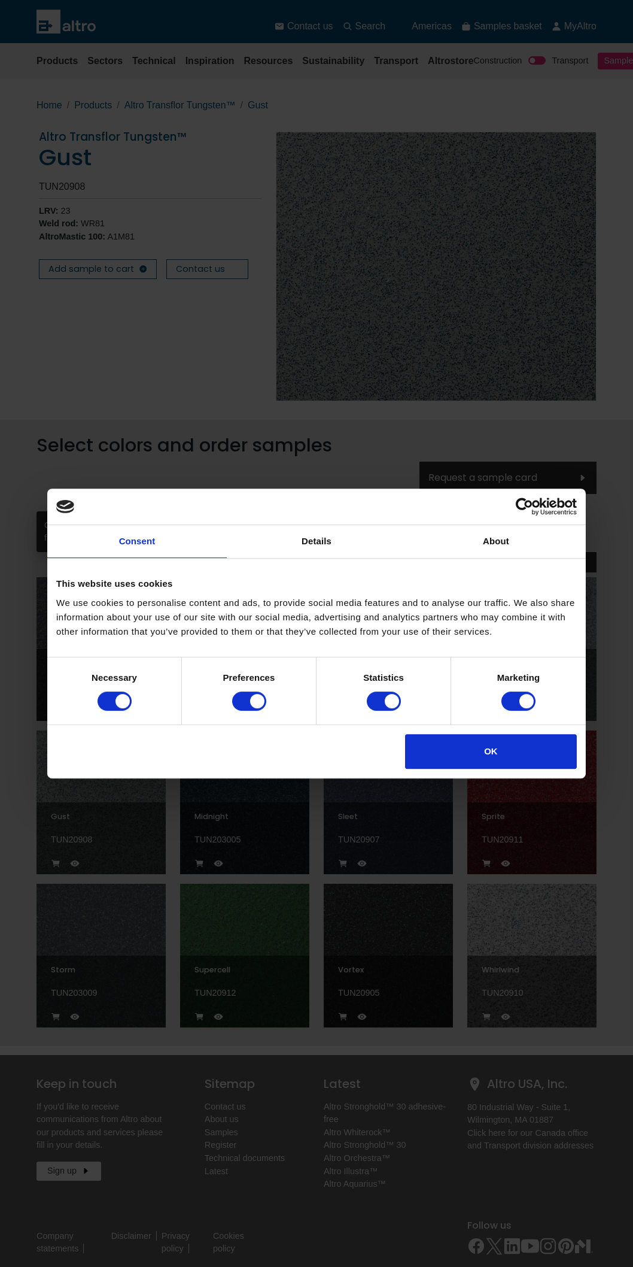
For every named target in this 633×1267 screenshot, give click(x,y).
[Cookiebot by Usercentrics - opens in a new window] (524, 507)
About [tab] (496, 541)
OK (491, 751)
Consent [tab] (137, 541)
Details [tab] (316, 541)
